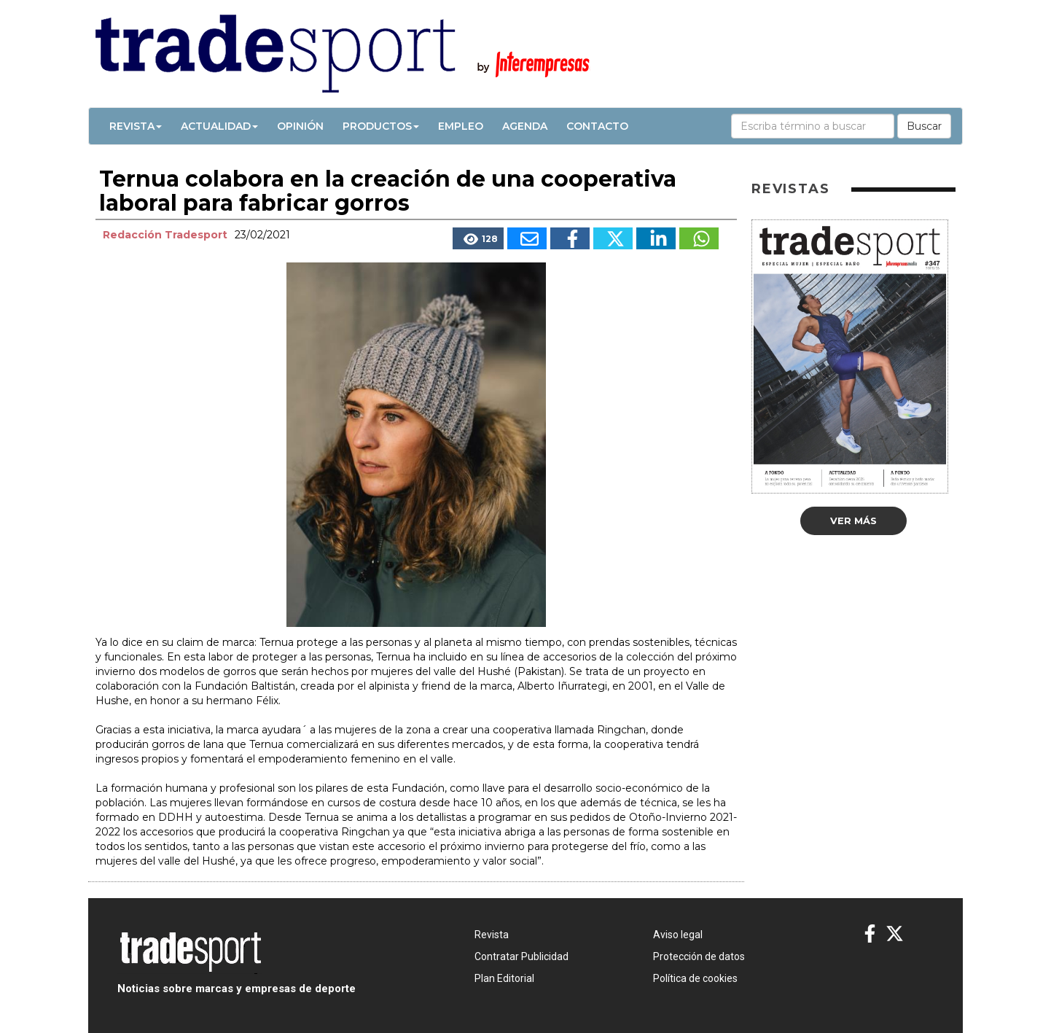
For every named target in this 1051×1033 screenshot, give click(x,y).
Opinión (300, 126)
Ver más (853, 520)
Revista (135, 126)
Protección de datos (699, 956)
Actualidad (219, 126)
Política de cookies (695, 978)
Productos (381, 126)
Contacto (597, 126)
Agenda (524, 126)
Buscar (924, 126)
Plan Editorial (504, 978)
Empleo (460, 126)
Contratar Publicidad (521, 956)
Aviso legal (678, 934)
